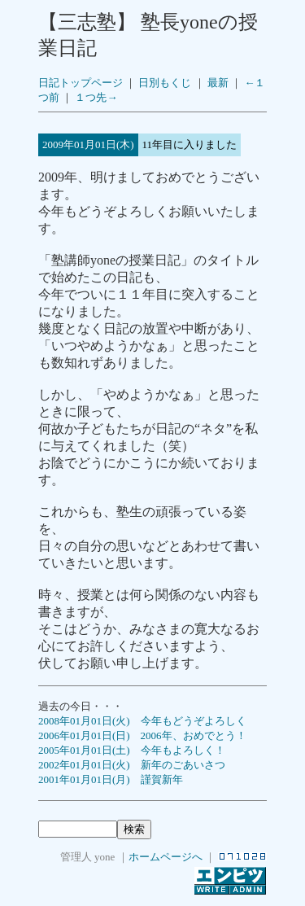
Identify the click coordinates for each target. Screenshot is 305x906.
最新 (218, 83)
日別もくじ (164, 83)
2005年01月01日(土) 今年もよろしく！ (131, 750)
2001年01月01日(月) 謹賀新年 (110, 779)
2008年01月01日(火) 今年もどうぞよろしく (142, 721)
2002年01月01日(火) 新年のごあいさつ (131, 765)
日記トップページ (80, 83)
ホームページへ (166, 857)
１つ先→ (96, 97)
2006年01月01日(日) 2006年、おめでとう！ (142, 735)
